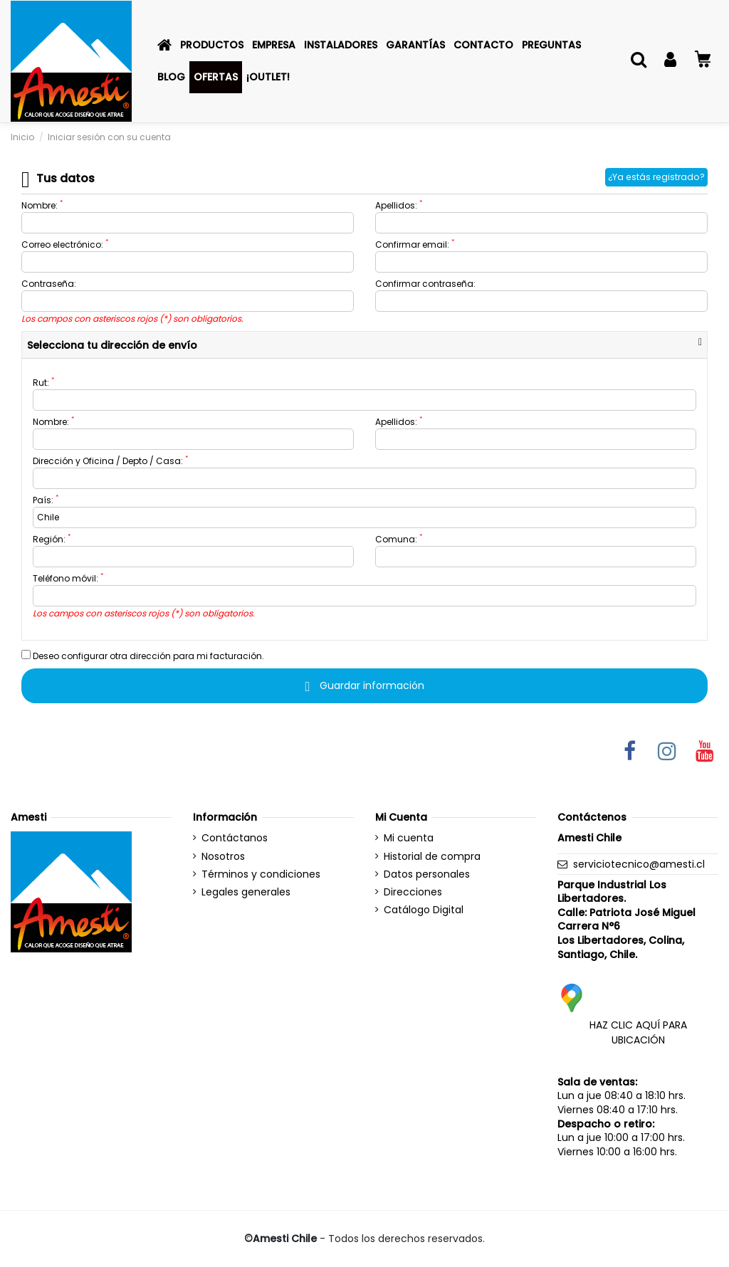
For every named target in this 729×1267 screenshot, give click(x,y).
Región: (51, 539)
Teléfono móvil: (68, 578)
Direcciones (413, 892)
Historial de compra (432, 856)
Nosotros (223, 856)
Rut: (43, 383)
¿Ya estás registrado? (656, 177)
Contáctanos (234, 838)
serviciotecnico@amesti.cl (639, 864)
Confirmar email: (414, 244)
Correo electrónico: (64, 244)
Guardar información (364, 685)
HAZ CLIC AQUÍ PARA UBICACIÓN (638, 1032)
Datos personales (427, 874)
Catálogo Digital (423, 910)
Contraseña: (48, 284)
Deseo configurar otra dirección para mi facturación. (142, 656)
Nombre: (42, 205)
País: (45, 500)
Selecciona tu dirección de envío (112, 345)
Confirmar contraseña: (425, 284)
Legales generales (245, 892)
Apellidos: (398, 205)
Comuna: (398, 539)
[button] (212, 45)
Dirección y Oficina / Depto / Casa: (110, 461)
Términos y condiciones (260, 874)
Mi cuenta (409, 838)
